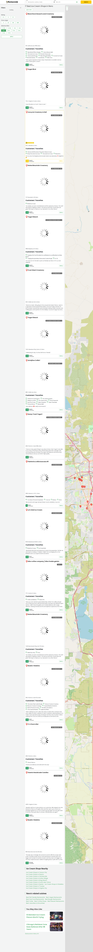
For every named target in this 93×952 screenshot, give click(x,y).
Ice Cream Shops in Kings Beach (36, 880)
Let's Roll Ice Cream (35, 510)
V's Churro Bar (33, 724)
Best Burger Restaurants (53, 899)
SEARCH (86, 2)
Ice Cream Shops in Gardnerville (36, 876)
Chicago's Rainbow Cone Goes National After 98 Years (36, 926)
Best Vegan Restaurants (54, 897)
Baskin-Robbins (34, 665)
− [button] (67, 9)
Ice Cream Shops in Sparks (35, 884)
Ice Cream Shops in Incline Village (37, 878)
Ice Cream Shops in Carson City (36, 872)
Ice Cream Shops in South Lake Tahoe (38, 882)
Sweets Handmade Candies (38, 772)
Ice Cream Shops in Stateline (54, 884)
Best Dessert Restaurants (56, 901)
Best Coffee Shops (40, 901)
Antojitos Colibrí (34, 360)
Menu (61, 65)
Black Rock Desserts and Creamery (41, 14)
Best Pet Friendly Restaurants (35, 897)
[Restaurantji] (12, 2)
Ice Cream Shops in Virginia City (36, 888)
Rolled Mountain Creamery (38, 165)
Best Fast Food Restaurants (35, 899)
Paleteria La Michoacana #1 (38, 461)
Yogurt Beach (33, 217)
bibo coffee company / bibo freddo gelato (43, 561)
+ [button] (67, 7)
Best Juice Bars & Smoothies (35, 903)
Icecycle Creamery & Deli (37, 112)
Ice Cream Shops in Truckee (35, 886)
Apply (11, 36)
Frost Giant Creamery (36, 270)
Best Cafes (29, 901)
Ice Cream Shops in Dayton (35, 874)
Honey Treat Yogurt (35, 414)
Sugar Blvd (32, 69)
